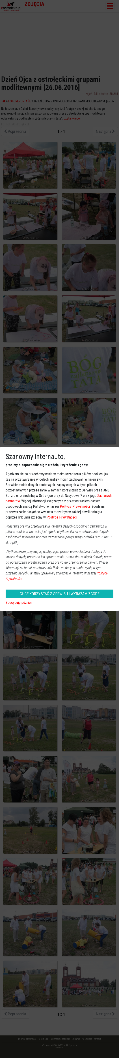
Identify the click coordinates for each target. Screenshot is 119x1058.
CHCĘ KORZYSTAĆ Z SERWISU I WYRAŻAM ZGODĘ (60, 593)
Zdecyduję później (19, 602)
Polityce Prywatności (75, 506)
